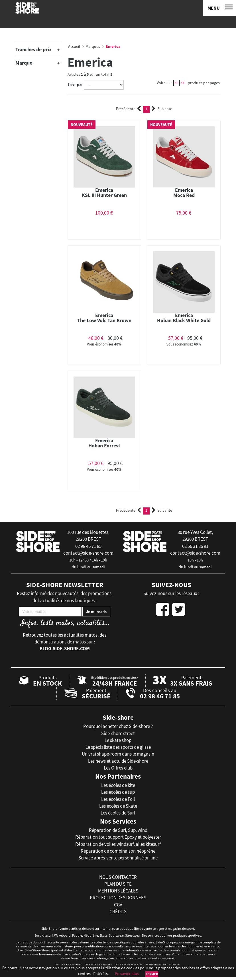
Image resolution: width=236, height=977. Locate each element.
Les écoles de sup (118, 792)
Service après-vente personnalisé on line (118, 858)
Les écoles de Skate (118, 806)
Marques (93, 46)
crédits (118, 911)
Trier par (75, 84)
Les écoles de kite (118, 785)
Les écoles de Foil (118, 799)
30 (170, 82)
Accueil (74, 46)
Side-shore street (118, 733)
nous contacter (118, 877)
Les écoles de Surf (118, 813)
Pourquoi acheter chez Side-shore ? (118, 726)
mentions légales (118, 891)
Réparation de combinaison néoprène (118, 851)
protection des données (118, 897)
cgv (118, 905)
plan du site (118, 884)
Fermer (152, 974)
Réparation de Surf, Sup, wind (118, 830)
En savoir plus (127, 973)
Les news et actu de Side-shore (118, 761)
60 (176, 82)
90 (183, 82)
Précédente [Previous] (128, 109)
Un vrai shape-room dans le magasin (118, 754)
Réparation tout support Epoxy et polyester (118, 837)
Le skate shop (118, 740)
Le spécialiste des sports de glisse (118, 747)
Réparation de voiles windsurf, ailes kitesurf (118, 844)
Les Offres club (118, 768)
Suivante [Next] (162, 109)
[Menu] (219, 8)
